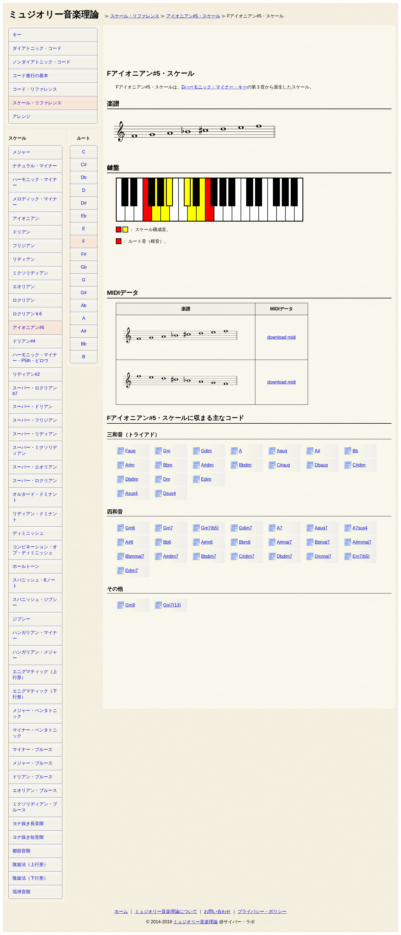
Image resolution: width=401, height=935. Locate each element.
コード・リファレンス (35, 89)
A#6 (129, 542)
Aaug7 (321, 528)
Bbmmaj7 (134, 556)
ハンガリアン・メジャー (35, 655)
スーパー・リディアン (35, 433)
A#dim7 (170, 556)
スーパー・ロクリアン (35, 480)
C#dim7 (246, 556)
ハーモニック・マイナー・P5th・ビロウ (35, 357)
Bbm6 (245, 542)
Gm (166, 450)
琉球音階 (21, 891)
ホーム (121, 911)
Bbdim (245, 465)
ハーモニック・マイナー (35, 182)
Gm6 (130, 528)
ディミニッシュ (28, 533)
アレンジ (21, 116)
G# (84, 292)
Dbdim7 (284, 556)
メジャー (21, 152)
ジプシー (21, 619)
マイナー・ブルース (33, 749)
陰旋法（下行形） (30, 878)
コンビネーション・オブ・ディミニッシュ (35, 549)
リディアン (24, 259)
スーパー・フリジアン (35, 420)
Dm (166, 479)
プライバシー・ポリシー (262, 911)
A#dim (207, 465)
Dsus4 (169, 493)
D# (83, 203)
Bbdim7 (208, 556)
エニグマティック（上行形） (35, 674)
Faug (130, 450)
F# (83, 254)
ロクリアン (24, 300)
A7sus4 (360, 528)
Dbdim (131, 479)
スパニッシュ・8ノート (34, 583)
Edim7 (131, 570)
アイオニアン (26, 218)
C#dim (359, 465)
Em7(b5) (361, 556)
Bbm (167, 465)
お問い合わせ (217, 911)
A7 (279, 528)
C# (83, 164)
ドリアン (21, 232)
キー (17, 34)
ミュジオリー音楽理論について (166, 911)
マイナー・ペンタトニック (35, 733)
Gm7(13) (172, 605)
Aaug (282, 450)
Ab (84, 305)
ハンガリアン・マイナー (35, 635)
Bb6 (167, 542)
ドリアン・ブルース (33, 776)
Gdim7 (245, 528)
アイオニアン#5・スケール (193, 16)
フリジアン (24, 245)
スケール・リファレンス (134, 16)
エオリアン (24, 286)
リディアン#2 (26, 374)
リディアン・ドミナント (35, 516)
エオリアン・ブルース (35, 790)
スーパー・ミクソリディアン (35, 450)
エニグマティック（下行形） (35, 694)
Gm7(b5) (210, 528)
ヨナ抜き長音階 (28, 823)
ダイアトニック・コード (37, 48)
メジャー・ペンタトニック (35, 713)
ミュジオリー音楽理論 (195, 921)
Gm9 (130, 605)
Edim (206, 479)
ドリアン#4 (24, 341)
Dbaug (321, 465)
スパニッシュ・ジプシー (35, 602)
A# (317, 450)
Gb (84, 267)
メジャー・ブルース (33, 763)
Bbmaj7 (322, 542)
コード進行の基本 (30, 75)
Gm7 (168, 528)
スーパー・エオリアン (35, 467)
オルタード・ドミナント (35, 497)
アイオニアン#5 (28, 327)
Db (83, 177)
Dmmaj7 (323, 556)
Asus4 (131, 493)
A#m (130, 465)
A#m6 (207, 542)
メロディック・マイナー (35, 202)
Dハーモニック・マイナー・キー (214, 87)
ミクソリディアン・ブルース (35, 807)
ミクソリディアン (30, 273)
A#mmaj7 (362, 542)
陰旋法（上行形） (30, 864)
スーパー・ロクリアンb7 (35, 391)
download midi (281, 337)
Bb (355, 450)
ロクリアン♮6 (27, 313)
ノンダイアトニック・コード (41, 62)
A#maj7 (284, 542)
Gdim (206, 450)
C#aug (283, 465)
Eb (84, 215)
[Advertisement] (208, 45)
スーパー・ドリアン (33, 406)
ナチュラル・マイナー (35, 165)
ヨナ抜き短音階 (28, 837)
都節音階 (21, 850)
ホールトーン (26, 566)
